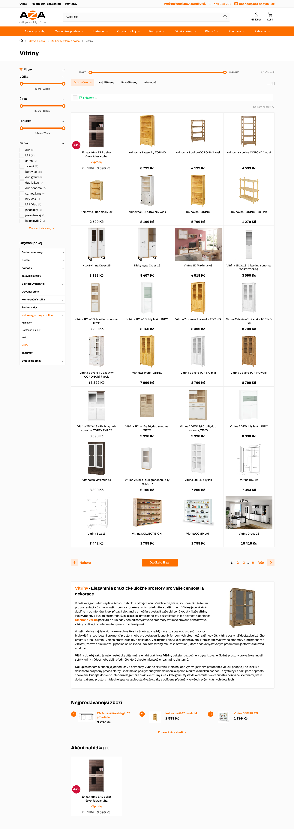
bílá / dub (33, 204)
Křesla (26, 260)
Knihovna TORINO (198, 211)
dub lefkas (34, 182)
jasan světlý (35, 220)
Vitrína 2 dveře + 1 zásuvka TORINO (198, 319)
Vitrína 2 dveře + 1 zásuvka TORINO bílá (249, 321)
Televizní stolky (31, 276)
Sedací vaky (29, 307)
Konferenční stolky (33, 299)
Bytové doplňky (31, 360)
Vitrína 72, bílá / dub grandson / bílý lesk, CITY (147, 481)
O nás (23, 3)
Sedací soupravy (32, 252)
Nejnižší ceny (106, 82)
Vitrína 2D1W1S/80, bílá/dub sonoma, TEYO (198, 428)
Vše (261, 562)
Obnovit (269, 72)
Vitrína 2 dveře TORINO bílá (198, 372)
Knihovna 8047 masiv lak (96, 211)
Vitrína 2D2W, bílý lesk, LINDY (249, 426)
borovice (33, 171)
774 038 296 (222, 3)
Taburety (27, 353)
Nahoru (85, 562)
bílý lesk (32, 199)
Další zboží (160, 562)
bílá (30, 155)
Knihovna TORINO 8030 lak (249, 211)
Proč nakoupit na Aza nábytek (185, 3)
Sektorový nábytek (33, 283)
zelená (31, 166)
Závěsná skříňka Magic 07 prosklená (113, 715)
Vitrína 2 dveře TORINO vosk (249, 372)
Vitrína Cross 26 (249, 533)
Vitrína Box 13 (97, 533)
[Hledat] (225, 17)
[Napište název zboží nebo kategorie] (146, 17)
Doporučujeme (83, 82)
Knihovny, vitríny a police (65, 41)
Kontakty (71, 3)
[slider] (21, 84)
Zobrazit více (40, 228)
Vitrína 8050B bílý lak (198, 479)
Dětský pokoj (183, 31)
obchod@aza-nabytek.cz (256, 3)
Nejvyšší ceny (129, 82)
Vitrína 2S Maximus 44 (96, 479)
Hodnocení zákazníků (46, 3)
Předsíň (210, 31)
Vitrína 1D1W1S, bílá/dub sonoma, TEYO (96, 321)
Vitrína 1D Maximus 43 (198, 265)
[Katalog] (268, 83)
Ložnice (98, 31)
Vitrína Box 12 (249, 479)
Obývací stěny (31, 291)
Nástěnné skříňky (31, 330)
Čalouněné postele (67, 31)
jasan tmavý (35, 215)
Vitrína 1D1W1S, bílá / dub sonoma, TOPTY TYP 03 (248, 267)
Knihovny (27, 322)
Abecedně (150, 82)
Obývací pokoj (126, 31)
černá (31, 160)
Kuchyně (155, 31)
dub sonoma (35, 188)
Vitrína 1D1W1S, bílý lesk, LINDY (147, 319)
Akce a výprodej (34, 31)
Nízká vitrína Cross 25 (96, 265)
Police (25, 337)
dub (29, 150)
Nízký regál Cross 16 (147, 265)
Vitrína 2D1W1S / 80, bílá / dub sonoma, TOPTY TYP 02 (96, 428)
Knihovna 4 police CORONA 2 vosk (249, 152)
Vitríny (25, 345)
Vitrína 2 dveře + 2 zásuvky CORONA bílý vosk (97, 374)
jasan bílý (33, 209)
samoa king (35, 193)
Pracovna (235, 31)
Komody (27, 268)
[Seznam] (272, 83)
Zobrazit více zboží (170, 732)
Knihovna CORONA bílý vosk (147, 211)
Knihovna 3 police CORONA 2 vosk (198, 152)
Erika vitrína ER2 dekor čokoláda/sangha (96, 154)
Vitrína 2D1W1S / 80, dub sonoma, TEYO (147, 428)
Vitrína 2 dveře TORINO (147, 372)
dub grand (34, 177)
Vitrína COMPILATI (198, 533)
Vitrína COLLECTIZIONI (147, 533)
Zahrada (260, 31)
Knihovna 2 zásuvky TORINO (147, 152)
